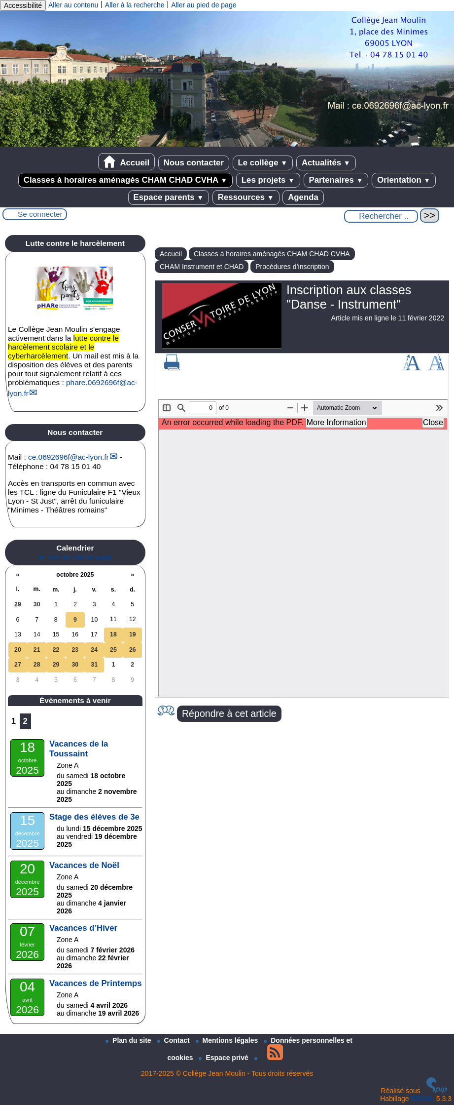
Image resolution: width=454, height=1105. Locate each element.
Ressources (246, 197)
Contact (174, 1040)
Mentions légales (228, 1040)
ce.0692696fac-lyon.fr (68, 457)
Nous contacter (194, 162)
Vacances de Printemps (95, 983)
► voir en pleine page (75, 556)
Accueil (126, 162)
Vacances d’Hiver (83, 928)
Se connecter (40, 214)
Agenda (303, 197)
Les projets (268, 180)
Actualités (326, 162)
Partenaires (336, 180)
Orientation (403, 180)
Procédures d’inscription (292, 267)
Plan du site (129, 1040)
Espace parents (169, 197)
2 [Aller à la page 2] (25, 721)
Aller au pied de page (203, 5)
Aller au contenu (73, 5)
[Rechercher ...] (381, 216)
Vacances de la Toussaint (78, 748)
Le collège (263, 162)
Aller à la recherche (135, 5)
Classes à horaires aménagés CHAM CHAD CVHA (125, 180)
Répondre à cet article (229, 713)
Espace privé (224, 1058)
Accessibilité (23, 5)
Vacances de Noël (84, 865)
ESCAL (422, 1099)
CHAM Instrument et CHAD (202, 267)
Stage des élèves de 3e (94, 817)
